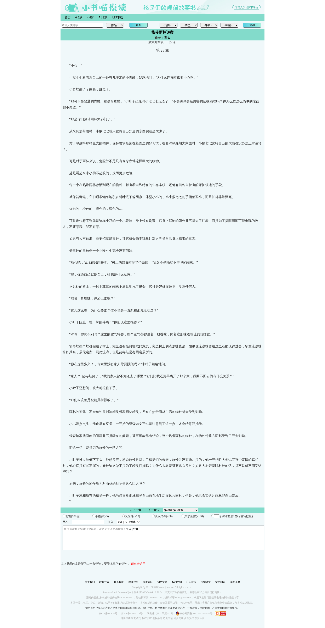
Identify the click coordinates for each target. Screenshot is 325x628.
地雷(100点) (71, 516)
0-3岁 (78, 17)
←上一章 (135, 510)
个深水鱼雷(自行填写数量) (232, 516)
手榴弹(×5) (100, 516)
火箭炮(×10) (131, 516)
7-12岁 (103, 17)
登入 (128, 529)
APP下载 (117, 17)
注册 (136, 529)
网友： (83, 522)
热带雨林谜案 (162, 32)
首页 (67, 17)
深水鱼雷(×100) (193, 516)
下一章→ (153, 510)
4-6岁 (90, 17)
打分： (124, 522)
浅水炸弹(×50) (162, 516)
